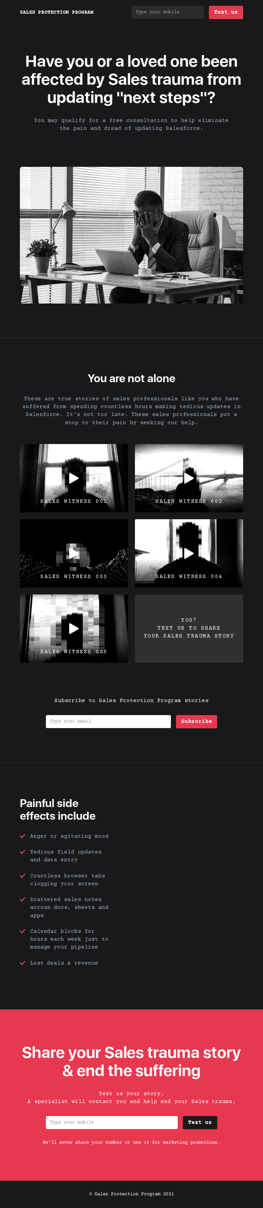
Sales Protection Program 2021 (134, 1194)
